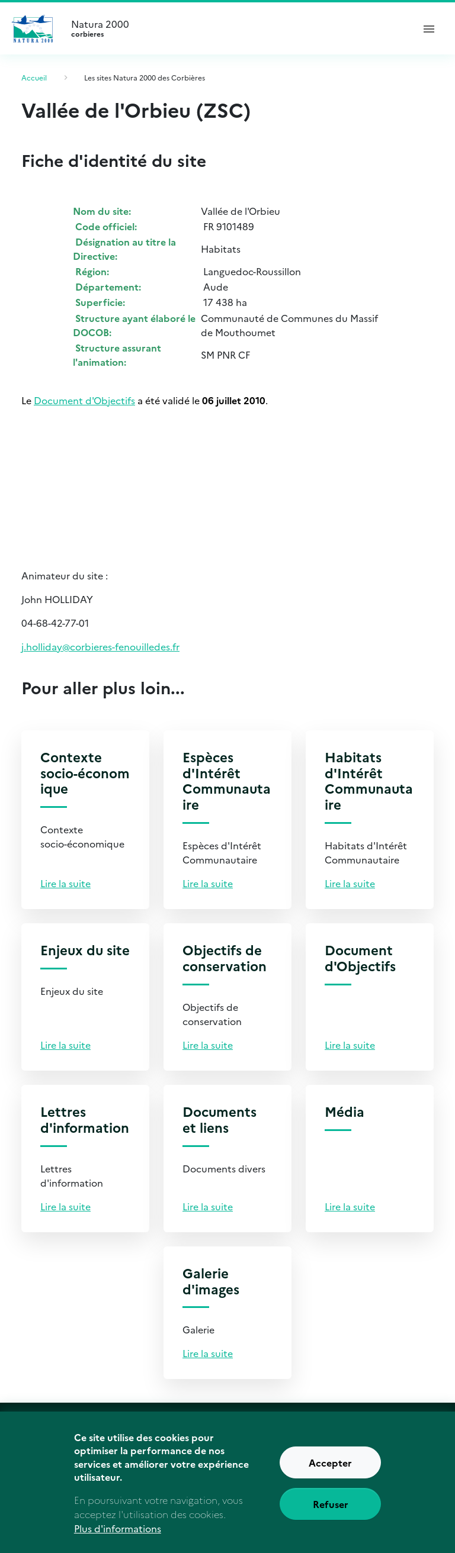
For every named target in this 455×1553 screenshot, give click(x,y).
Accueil (34, 77)
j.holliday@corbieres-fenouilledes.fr (100, 646)
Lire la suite (65, 883)
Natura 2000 (237, 28)
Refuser (330, 1515)
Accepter (330, 1474)
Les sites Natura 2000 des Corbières (144, 77)
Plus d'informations (117, 1540)
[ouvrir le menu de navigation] (429, 28)
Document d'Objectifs (84, 400)
